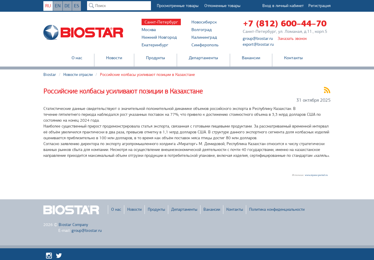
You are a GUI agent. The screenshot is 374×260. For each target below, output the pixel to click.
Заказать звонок (292, 38)
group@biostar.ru (258, 38)
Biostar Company (73, 224)
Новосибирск (204, 22)
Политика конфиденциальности (277, 209)
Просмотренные (177, 5)
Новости (114, 57)
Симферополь (204, 44)
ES (76, 6)
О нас (77, 57)
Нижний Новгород (159, 37)
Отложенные (222, 5)
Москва (149, 29)
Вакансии (251, 57)
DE (67, 6)
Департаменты (203, 57)
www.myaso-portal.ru (316, 175)
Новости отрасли (78, 74)
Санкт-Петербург (161, 22)
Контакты (293, 57)
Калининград (204, 37)
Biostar (49, 74)
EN (58, 6)
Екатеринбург (155, 44)
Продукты (155, 57)
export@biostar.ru (258, 44)
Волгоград (201, 29)
